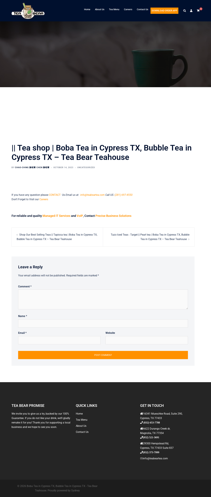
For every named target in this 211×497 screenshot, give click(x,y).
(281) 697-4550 (124, 194)
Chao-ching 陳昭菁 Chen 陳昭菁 (32, 167)
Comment (24, 286)
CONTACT (55, 194)
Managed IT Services (56, 215)
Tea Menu (114, 9)
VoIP (80, 215)
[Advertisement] (105, 112)
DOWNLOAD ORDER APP (164, 10)
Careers (128, 9)
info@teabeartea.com (92, 194)
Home (87, 9)
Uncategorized (86, 167)
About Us (99, 9)
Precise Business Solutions (113, 215)
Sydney (75, 490)
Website (110, 332)
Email (22, 332)
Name (22, 316)
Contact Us (142, 9)
